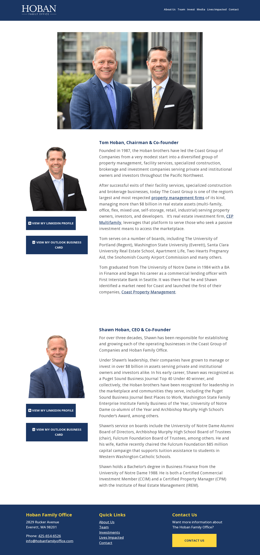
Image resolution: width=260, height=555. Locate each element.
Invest (191, 9)
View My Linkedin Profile (53, 223)
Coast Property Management (148, 292)
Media (201, 9)
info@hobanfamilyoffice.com (49, 541)
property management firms (177, 197)
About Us (170, 9)
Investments (109, 532)
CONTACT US (194, 540)
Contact (234, 9)
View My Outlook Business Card (58, 245)
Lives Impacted (217, 9)
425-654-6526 (49, 535)
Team (181, 9)
